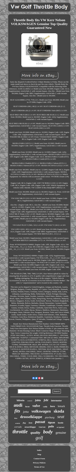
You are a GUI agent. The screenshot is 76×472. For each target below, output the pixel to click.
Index (39, 450)
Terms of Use (39, 467)
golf (39, 437)
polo (51, 426)
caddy (45, 407)
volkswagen (41, 411)
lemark (61, 406)
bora (52, 406)
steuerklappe (30, 427)
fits (17, 410)
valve (36, 406)
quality (35, 432)
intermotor (56, 400)
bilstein (20, 400)
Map (39, 454)
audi (18, 405)
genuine (61, 432)
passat (40, 422)
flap (24, 423)
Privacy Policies (39, 463)
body (48, 431)
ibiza (15, 418)
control (29, 401)
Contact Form (39, 458)
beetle (60, 423)
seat (60, 416)
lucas (27, 406)
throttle (20, 431)
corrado (18, 427)
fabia (38, 400)
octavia (17, 423)
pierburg (50, 417)
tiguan (51, 422)
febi (46, 400)
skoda (59, 411)
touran (42, 427)
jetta (26, 411)
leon (30, 423)
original (60, 427)
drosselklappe (31, 417)
